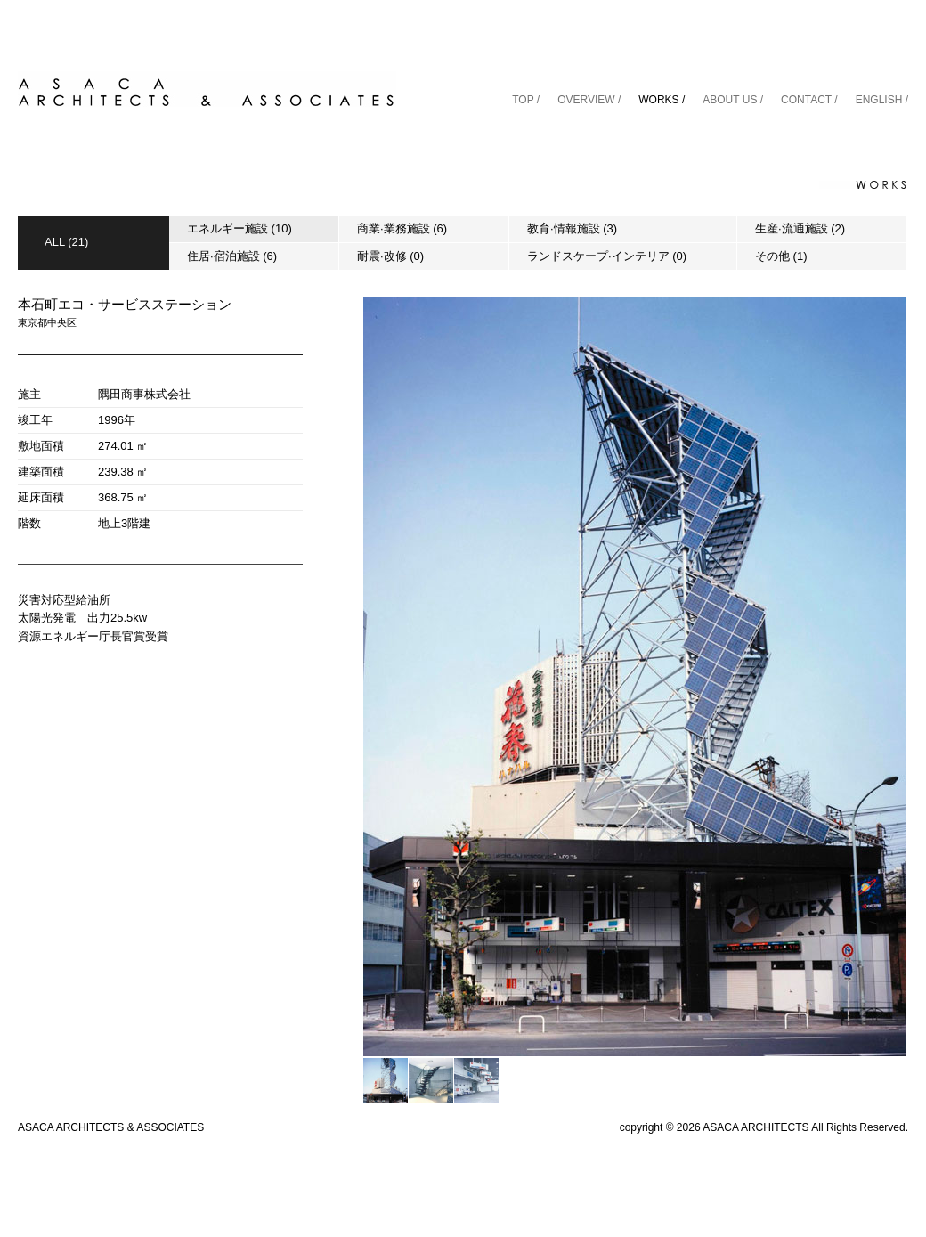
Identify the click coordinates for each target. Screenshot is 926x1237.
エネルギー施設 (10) (239, 228)
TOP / (526, 100)
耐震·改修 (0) (390, 256)
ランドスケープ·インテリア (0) (606, 256)
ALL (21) (66, 241)
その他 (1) (781, 256)
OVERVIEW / (589, 100)
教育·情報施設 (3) (572, 228)
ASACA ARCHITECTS (755, 1127)
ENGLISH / (882, 100)
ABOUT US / (733, 100)
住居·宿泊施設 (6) (232, 256)
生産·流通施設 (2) (800, 228)
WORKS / (661, 100)
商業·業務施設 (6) (402, 228)
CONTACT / (809, 100)
